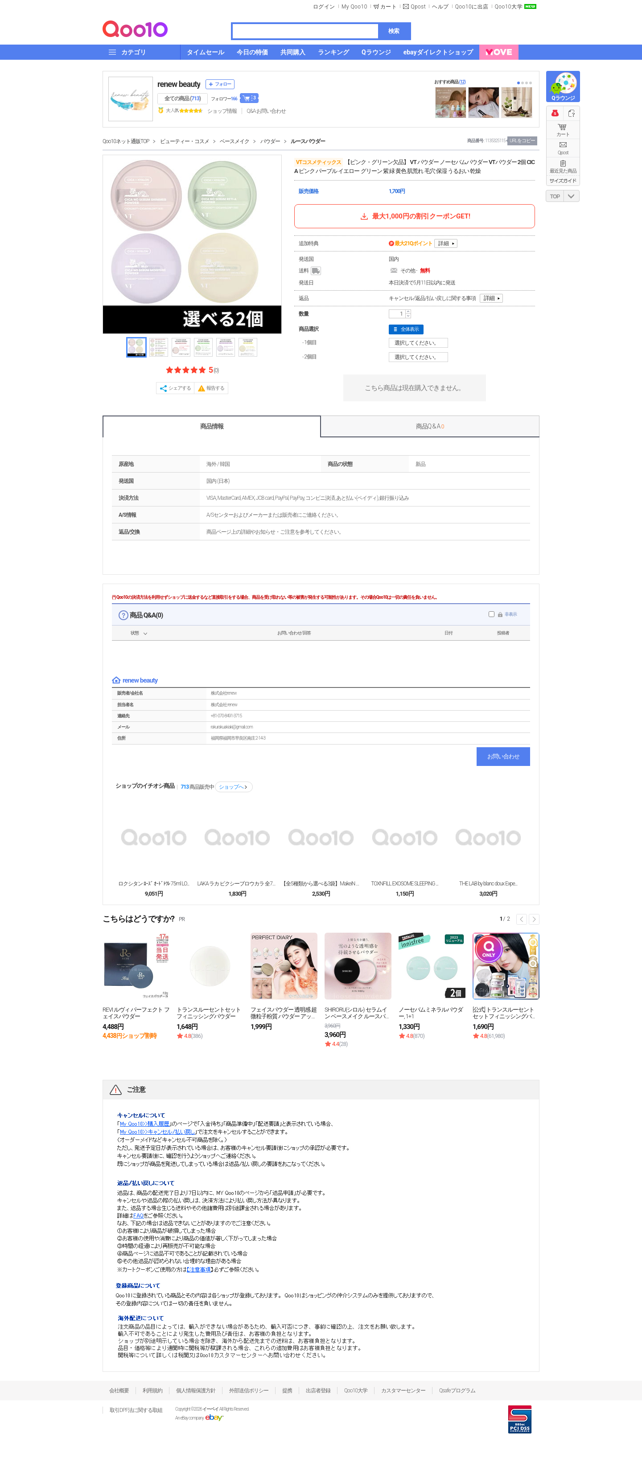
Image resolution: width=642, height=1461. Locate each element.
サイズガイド (563, 180)
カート (563, 134)
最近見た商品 (563, 171)
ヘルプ (440, 7)
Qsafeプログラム (457, 1390)
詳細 (443, 243)
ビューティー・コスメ (184, 141)
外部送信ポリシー (248, 1390)
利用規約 (152, 1390)
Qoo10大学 (509, 7)
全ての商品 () (183, 98)
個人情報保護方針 (195, 1390)
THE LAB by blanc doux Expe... (488, 884)
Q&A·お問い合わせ (266, 111)
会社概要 (119, 1390)
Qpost (418, 7)
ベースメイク (234, 141)
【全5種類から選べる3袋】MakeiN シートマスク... (321, 884)
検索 (393, 31)
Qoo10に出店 (472, 7)
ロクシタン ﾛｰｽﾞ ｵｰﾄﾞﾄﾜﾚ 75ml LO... (153, 884)
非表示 (511, 614)
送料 (310, 271)
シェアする (180, 388)
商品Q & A (430, 426)
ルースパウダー (308, 141)
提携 (287, 1390)
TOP (555, 196)
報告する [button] (215, 388)
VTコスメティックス (318, 162)
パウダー (270, 141)
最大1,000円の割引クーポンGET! (414, 216)
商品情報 (211, 426)
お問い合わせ (503, 756)
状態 (135, 632)
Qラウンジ (562, 98)
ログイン (324, 7)
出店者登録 (318, 1390)
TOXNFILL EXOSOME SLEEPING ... (404, 884)
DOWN (571, 196)
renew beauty (178, 84)
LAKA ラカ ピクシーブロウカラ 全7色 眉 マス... (237, 884)
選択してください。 (420, 343)
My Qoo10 (354, 7)
